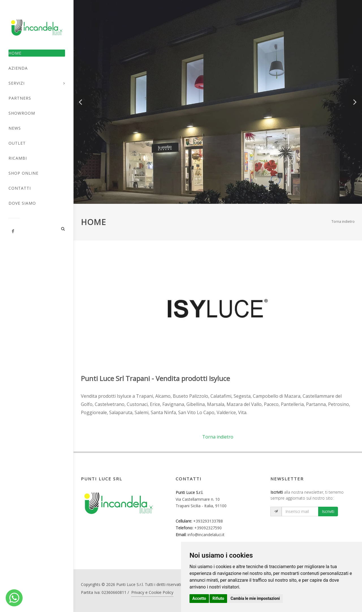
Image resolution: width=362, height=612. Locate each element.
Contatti (19, 188)
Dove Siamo (22, 203)
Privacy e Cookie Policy (152, 592)
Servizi (16, 83)
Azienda (18, 68)
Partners (19, 98)
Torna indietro (343, 221)
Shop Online (23, 173)
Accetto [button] (199, 598)
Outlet (17, 143)
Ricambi (17, 158)
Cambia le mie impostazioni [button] (255, 598)
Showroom (21, 113)
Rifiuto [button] (218, 598)
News (14, 128)
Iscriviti (328, 511)
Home (14, 53)
